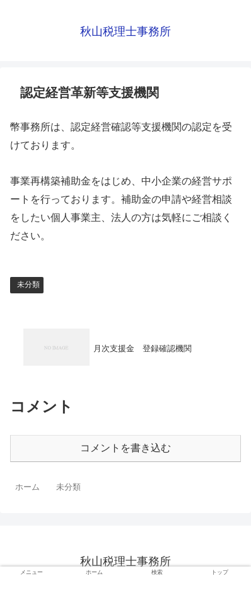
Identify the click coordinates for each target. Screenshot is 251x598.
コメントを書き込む (125, 448)
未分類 (28, 284)
